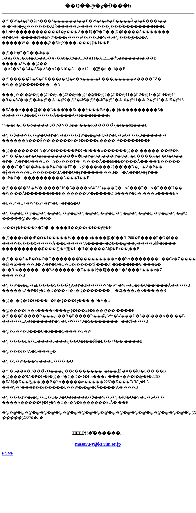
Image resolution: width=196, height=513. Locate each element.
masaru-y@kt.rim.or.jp (98, 444)
